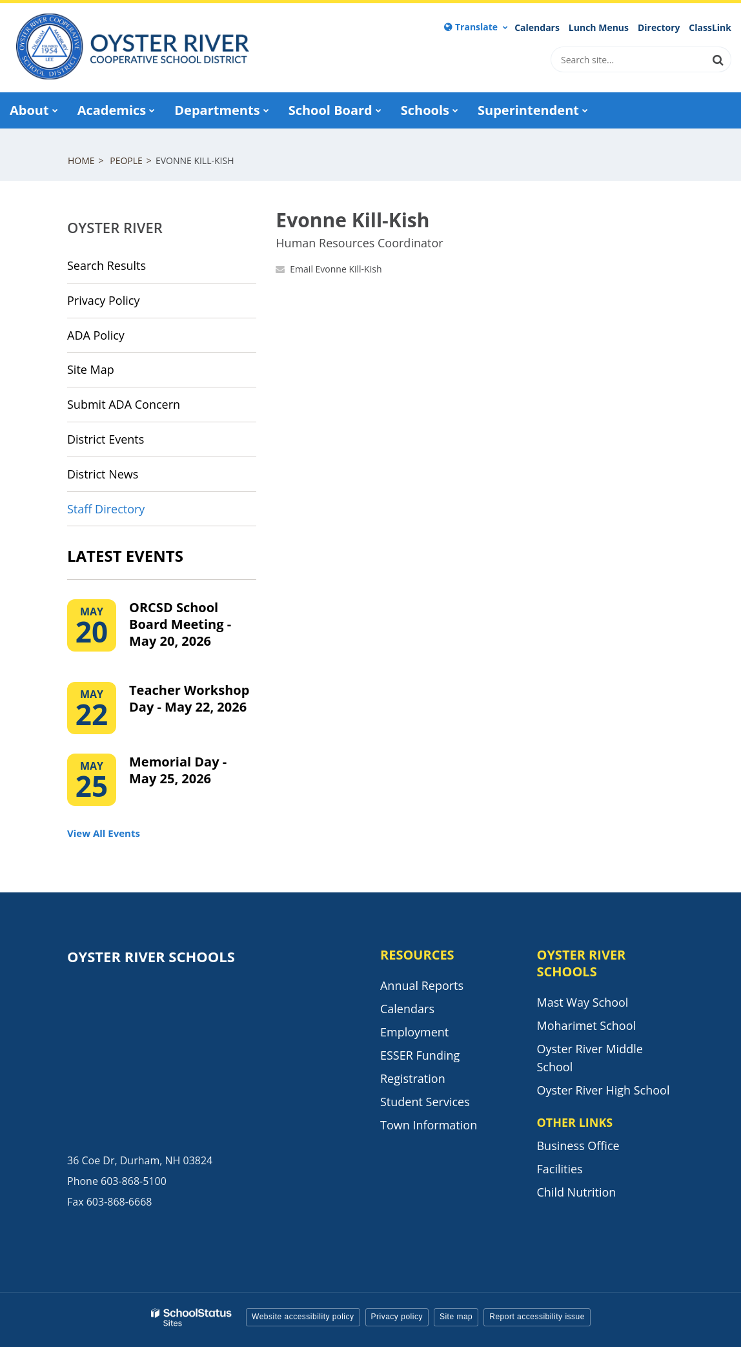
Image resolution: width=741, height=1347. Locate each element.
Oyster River (115, 227)
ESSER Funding (420, 1055)
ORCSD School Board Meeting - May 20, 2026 (180, 624)
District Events (105, 439)
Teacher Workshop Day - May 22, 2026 (189, 698)
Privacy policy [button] (397, 1316)
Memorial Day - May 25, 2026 (178, 770)
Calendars (537, 28)
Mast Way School (582, 1002)
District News (102, 474)
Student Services (425, 1101)
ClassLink (710, 28)
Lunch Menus (599, 28)
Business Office (577, 1145)
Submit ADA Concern (123, 404)
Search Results (106, 265)
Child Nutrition (576, 1192)
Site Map (90, 369)
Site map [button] (456, 1316)
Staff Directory (106, 509)
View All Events (103, 833)
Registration (412, 1078)
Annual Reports (421, 985)
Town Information (428, 1125)
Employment (414, 1032)
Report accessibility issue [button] (537, 1316)
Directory (659, 28)
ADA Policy (96, 335)
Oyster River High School (602, 1090)
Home (81, 160)
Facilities (559, 1169)
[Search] (718, 59)
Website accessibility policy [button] (303, 1316)
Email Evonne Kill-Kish (335, 269)
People (126, 160)
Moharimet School (586, 1025)
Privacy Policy (103, 300)
